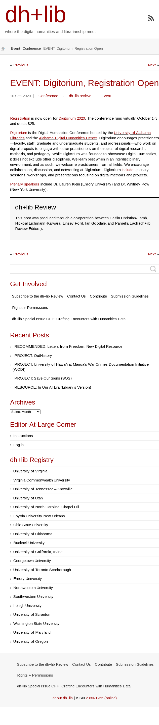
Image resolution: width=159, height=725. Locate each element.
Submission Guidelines (130, 296)
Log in (18, 445)
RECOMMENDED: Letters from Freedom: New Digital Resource (68, 346)
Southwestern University (33, 596)
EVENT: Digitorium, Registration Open (84, 83)
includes (129, 170)
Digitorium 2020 (72, 118)
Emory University (27, 578)
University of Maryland (32, 632)
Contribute (98, 296)
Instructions (23, 436)
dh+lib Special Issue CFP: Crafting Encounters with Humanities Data (69, 319)
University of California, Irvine (37, 552)
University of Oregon (30, 641)
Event (15, 48)
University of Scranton (31, 614)
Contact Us (76, 296)
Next (152, 65)
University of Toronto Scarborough (42, 570)
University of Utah (28, 498)
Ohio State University (30, 525)
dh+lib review (80, 96)
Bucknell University (29, 543)
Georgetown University (32, 560)
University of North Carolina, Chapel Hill (46, 507)
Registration (20, 118)
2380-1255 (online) (101, 698)
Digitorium (18, 132)
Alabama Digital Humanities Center (68, 138)
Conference (32, 48)
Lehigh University (27, 605)
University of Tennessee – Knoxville (42, 489)
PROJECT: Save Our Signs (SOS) (43, 378)
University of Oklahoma (32, 534)
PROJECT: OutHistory (33, 355)
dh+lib (35, 14)
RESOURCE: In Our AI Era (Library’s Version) (52, 387)
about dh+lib (63, 698)
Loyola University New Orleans (39, 516)
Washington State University (36, 623)
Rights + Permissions (30, 307)
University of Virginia (30, 471)
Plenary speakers (24, 184)
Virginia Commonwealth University (41, 480)
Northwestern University (33, 587)
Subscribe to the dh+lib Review (37, 296)
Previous (20, 65)
